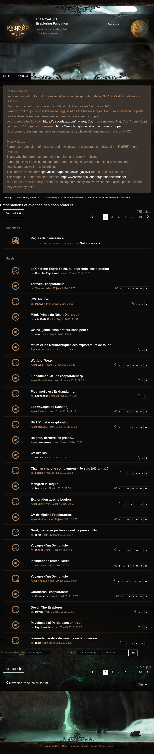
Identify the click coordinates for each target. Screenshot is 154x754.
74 (137, 365)
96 (127, 581)
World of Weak (42, 360)
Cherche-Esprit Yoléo (47, 273)
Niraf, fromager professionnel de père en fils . (65, 530)
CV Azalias (39, 453)
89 (133, 489)
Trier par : (72, 652)
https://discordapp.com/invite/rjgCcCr (69, 121)
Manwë (39, 303)
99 (140, 581)
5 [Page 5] (125, 216)
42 (137, 520)
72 (128, 365)
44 (146, 520)
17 (141, 412)
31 (128, 427)
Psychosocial (43, 627)
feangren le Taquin (44, 484)
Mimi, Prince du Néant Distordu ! (55, 314)
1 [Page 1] (99, 216)
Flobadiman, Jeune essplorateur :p (57, 376)
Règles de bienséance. (48, 238)
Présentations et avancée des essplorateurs (109, 197)
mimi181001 (42, 319)
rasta (38, 642)
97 (131, 581)
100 (145, 581)
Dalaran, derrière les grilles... (52, 438)
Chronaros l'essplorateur (49, 592)
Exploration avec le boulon (51, 499)
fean (37, 488)
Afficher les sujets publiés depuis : (13, 653)
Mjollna (42, 519)
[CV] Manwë (40, 299)
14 (128, 412)
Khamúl (42, 580)
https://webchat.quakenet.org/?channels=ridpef (89, 126)
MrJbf (41, 349)
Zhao (38, 243)
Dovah (39, 611)
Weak (41, 364)
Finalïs (39, 472)
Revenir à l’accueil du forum (27, 683)
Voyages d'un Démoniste (49, 545)
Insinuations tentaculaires (50, 561)
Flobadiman (45, 380)
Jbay (40, 503)
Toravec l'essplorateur (47, 284)
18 (146, 412)
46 (146, 566)
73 (133, 365)
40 (128, 520)
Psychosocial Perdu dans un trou (55, 622)
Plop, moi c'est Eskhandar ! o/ (53, 391)
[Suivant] (148, 217)
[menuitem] (14, 213)
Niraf (38, 534)
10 (133, 289)
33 (137, 427)
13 (146, 289)
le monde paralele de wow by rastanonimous (64, 638)
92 (146, 489)
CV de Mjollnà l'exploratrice (51, 514)
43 (141, 520)
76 (146, 365)
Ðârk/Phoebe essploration (50, 422)
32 (133, 427)
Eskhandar (41, 395)
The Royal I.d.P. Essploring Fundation (21, 197)
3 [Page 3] (112, 216)
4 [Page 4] (119, 216)
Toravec (39, 288)
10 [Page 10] (140, 216)
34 (141, 427)
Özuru (38, 334)
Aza (37, 565)
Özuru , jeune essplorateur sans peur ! (59, 330)
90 (137, 489)
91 (141, 489)
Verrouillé (13, 213)
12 (141, 289)
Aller (140, 684)
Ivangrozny (44, 442)
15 (133, 412)
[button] (92, 217)
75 (141, 365)
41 (133, 520)
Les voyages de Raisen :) (49, 407)
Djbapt (39, 549)
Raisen (42, 411)
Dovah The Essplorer (46, 607)
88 (128, 489)
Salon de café (90, 243)
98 (136, 581)
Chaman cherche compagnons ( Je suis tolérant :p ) (69, 468)
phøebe (42, 426)
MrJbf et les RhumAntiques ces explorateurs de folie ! (71, 345)
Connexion (113, 24)
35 (146, 427)
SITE (6, 76)
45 (141, 566)
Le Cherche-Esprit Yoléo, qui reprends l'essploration (70, 269)
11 (137, 289)
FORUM (22, 76)
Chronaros (41, 596)
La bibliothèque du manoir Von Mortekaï (64, 197)
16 (137, 412)
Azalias (39, 457)
